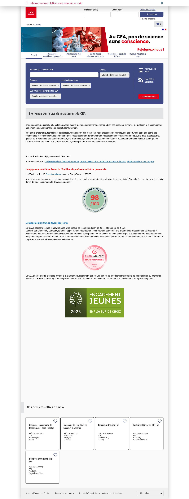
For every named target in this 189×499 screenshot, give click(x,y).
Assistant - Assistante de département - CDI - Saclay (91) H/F (41, 428)
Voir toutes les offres (150, 70)
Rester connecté (148, 19)
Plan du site (118, 493)
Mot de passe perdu (147, 9)
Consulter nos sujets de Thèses (116, 55)
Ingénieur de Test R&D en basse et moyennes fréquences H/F (75, 428)
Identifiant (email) (91, 10)
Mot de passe (117, 10)
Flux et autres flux (149, 80)
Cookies (47, 493)
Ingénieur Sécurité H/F (108, 425)
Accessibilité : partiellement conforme (93, 493)
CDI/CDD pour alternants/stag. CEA (95, 55)
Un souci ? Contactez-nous (138, 55)
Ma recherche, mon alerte (74, 55)
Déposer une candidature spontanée (52, 55)
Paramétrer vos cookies (64, 493)
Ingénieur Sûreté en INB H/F (146, 425)
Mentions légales (32, 493)
